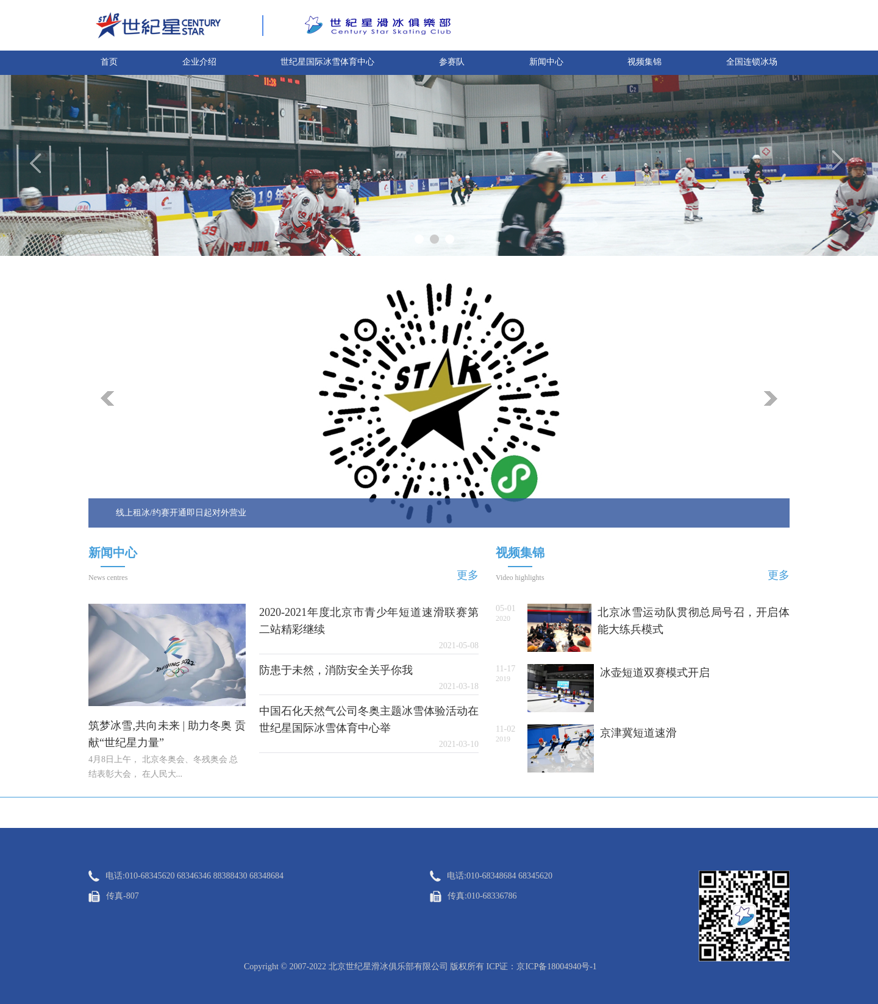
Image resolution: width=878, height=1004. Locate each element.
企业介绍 (199, 61)
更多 (468, 575)
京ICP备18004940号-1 (556, 966)
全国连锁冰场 (751, 61)
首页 (109, 61)
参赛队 (452, 61)
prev (107, 398)
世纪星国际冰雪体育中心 (327, 61)
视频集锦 (644, 61)
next (770, 398)
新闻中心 (546, 61)
